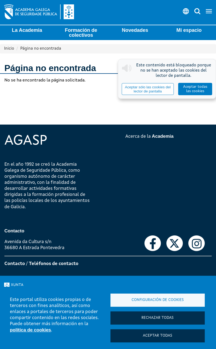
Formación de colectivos (81, 32)
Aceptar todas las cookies (195, 89)
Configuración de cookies (158, 300)
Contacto (14, 263)
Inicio (9, 49)
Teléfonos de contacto (53, 263)
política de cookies (30, 330)
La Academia (27, 30)
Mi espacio (188, 30)
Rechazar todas (157, 318)
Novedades (135, 30)
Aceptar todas (157, 335)
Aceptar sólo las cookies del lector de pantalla (147, 89)
